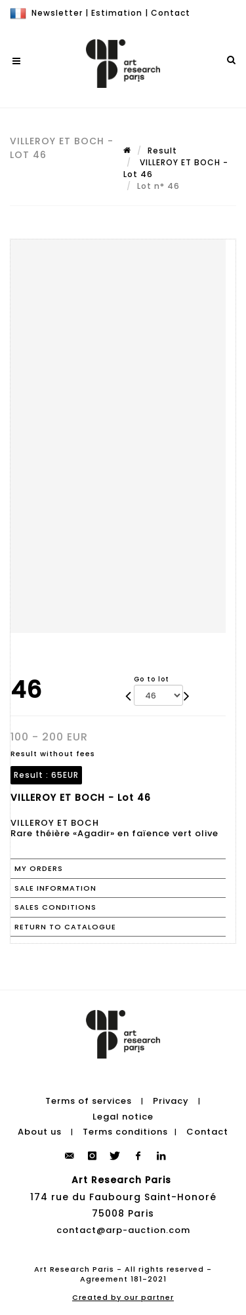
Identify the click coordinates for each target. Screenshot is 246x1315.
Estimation (116, 12)
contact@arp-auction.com (123, 1230)
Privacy (171, 1101)
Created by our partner (123, 1297)
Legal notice (123, 1116)
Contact (170, 12)
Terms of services (88, 1101)
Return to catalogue (65, 926)
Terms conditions (125, 1131)
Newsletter (57, 12)
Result (162, 150)
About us (40, 1131)
